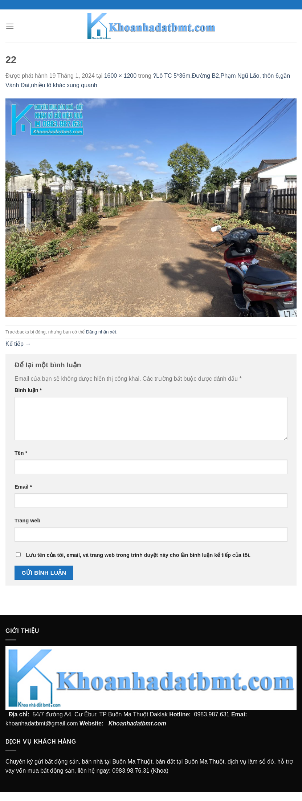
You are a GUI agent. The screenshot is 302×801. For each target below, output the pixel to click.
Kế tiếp (18, 344)
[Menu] (9, 26)
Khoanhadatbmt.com (137, 723)
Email (23, 487)
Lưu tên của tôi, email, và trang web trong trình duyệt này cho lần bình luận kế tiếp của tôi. (138, 555)
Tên (21, 453)
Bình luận (28, 390)
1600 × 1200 (120, 76)
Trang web (27, 520)
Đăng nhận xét (101, 332)
